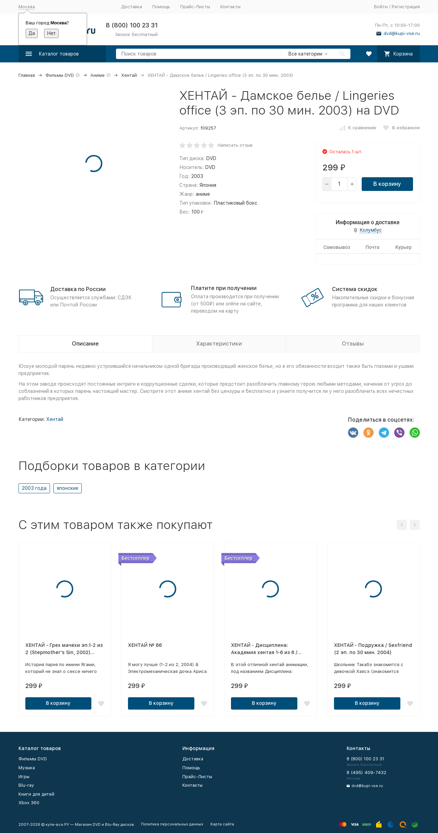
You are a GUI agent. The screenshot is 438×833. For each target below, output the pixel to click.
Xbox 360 (28, 802)
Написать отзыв (235, 145)
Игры (23, 776)
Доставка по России (78, 289)
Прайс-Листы (195, 6)
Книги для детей (36, 794)
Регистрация (406, 6)
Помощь (161, 6)
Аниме (97, 75)
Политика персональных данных (172, 824)
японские (67, 488)
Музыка (26, 767)
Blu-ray (26, 785)
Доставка (131, 6)
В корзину (387, 184)
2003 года (34, 488)
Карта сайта (222, 824)
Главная (26, 75)
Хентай (129, 75)
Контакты (230, 6)
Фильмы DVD (60, 75)
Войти (381, 6)
